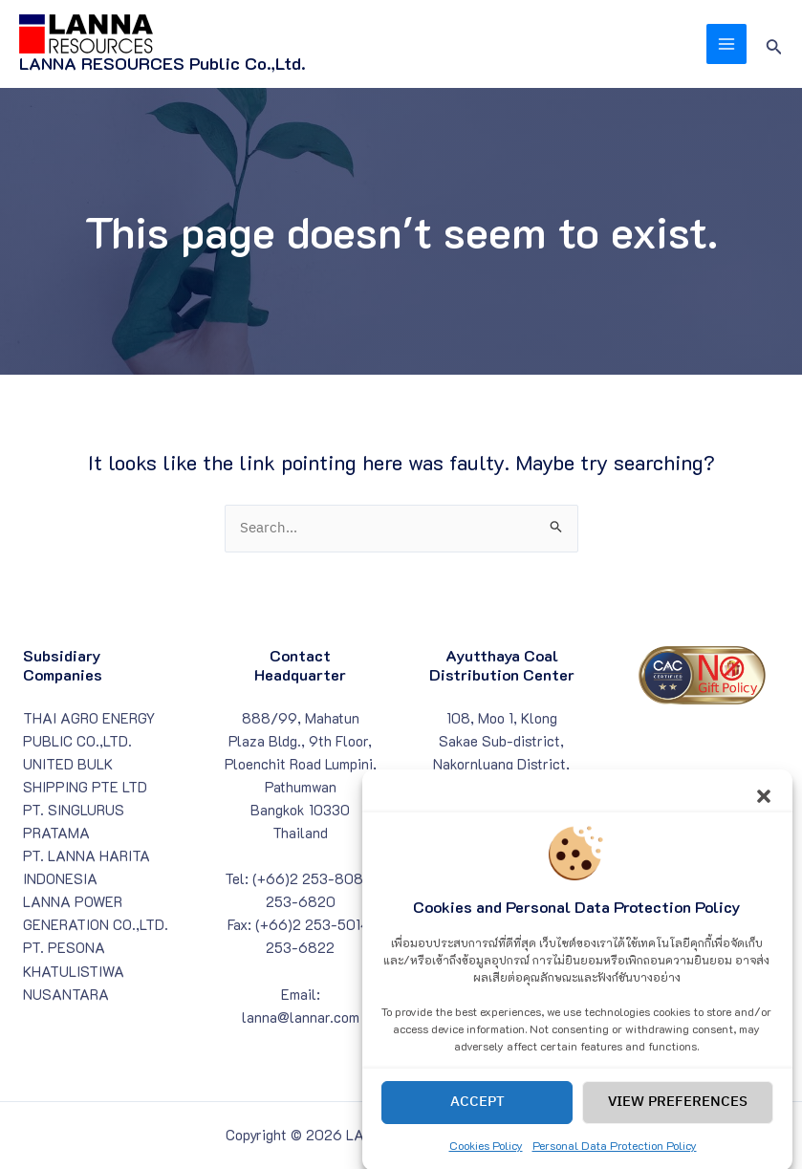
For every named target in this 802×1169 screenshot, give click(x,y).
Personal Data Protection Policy (614, 1160)
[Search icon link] (774, 44)
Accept (477, 1117)
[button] (763, 808)
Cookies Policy (486, 1160)
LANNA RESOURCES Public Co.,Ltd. (162, 63)
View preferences (678, 1117)
